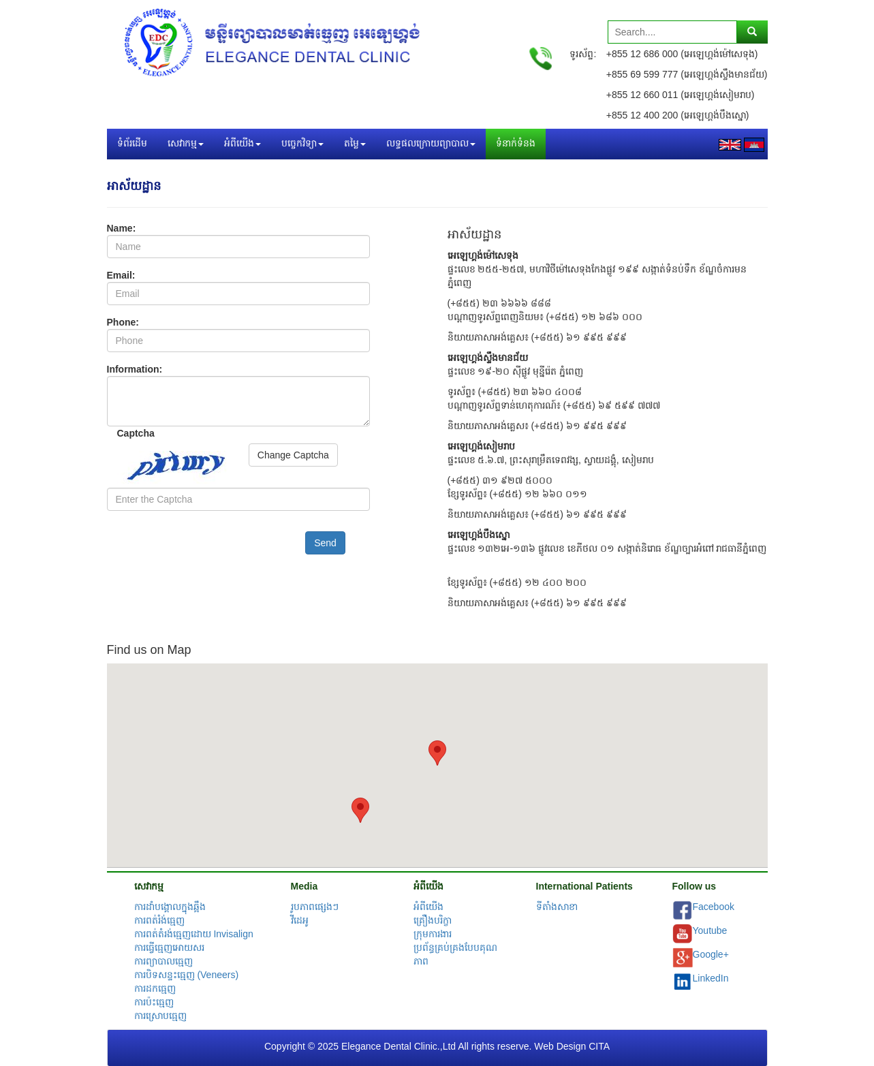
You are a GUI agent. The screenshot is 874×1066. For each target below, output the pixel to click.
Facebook (713, 906)
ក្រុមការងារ (432, 933)
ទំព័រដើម (132, 143)
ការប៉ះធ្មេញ (154, 1002)
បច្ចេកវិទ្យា (302, 143)
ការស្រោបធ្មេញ (160, 1015)
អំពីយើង (242, 143)
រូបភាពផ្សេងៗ (315, 906)
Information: (135, 369)
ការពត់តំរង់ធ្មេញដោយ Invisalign (193, 933)
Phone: (123, 322)
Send (325, 542)
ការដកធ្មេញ (155, 988)
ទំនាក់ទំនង (515, 143)
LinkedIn (711, 978)
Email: (121, 275)
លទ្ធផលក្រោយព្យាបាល (430, 143)
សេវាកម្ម (186, 143)
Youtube (710, 930)
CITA (599, 1046)
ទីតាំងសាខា (557, 906)
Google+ (711, 954)
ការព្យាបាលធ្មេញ (163, 961)
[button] (437, 753)
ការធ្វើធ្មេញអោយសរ (169, 947)
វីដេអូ (300, 920)
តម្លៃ (355, 143)
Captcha (136, 433)
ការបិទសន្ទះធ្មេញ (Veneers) (186, 974)
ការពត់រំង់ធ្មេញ (159, 920)
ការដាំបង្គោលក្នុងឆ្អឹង (170, 906)
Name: (121, 228)
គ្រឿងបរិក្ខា (432, 920)
